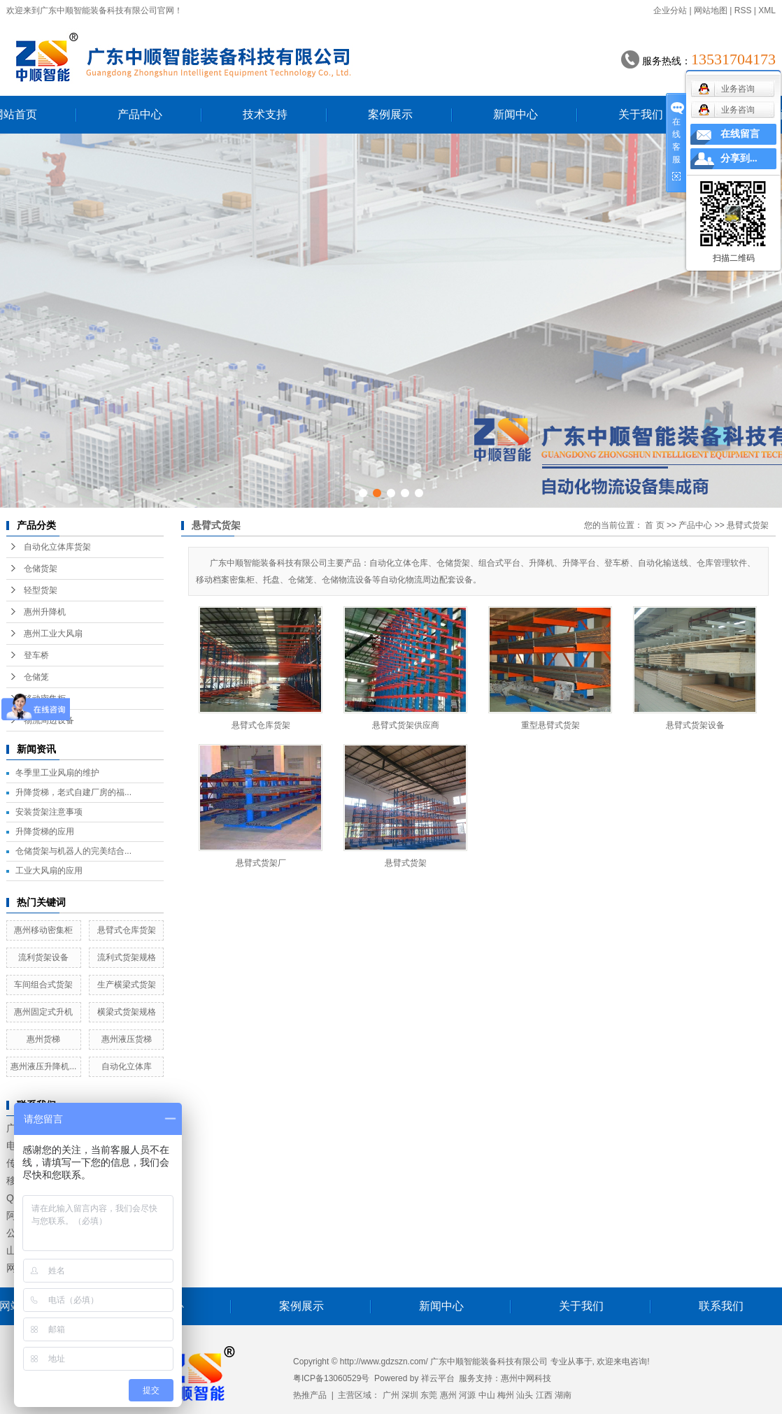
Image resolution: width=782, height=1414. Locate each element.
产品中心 (140, 114)
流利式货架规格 (126, 957)
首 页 (654, 525)
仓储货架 (40, 568)
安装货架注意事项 (49, 812)
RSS (743, 10)
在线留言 (740, 134)
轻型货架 (40, 590)
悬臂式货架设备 (695, 725)
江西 (544, 1395)
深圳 (409, 1395)
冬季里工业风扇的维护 (57, 773)
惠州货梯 (43, 1039)
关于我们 (640, 114)
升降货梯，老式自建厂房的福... (73, 792)
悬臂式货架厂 (261, 863)
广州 (391, 1395)
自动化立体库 (126, 1066)
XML (767, 10)
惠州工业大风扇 (53, 633)
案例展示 (390, 114)
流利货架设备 (43, 957)
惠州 (448, 1395)
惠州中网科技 (526, 1378)
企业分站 (670, 10)
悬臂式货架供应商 (405, 725)
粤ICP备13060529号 (331, 1378)
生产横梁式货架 (126, 985)
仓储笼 (36, 677)
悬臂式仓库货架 (126, 930)
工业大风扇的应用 (49, 871)
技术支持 (265, 114)
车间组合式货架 (43, 985)
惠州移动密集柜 (43, 930)
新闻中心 (515, 114)
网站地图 (710, 10)
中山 (486, 1395)
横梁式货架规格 (126, 1012)
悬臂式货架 (748, 525)
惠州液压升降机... (43, 1066)
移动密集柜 (45, 699)
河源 (467, 1395)
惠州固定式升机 (43, 1012)
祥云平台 (438, 1378)
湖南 (563, 1395)
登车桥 (36, 655)
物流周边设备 (49, 720)
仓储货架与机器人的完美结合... (73, 851)
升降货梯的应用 (44, 831)
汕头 (524, 1395)
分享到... (739, 158)
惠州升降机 (45, 612)
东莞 (428, 1395)
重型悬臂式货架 (550, 725)
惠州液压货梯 (126, 1039)
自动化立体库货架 (57, 547)
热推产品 (310, 1395)
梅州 (505, 1395)
